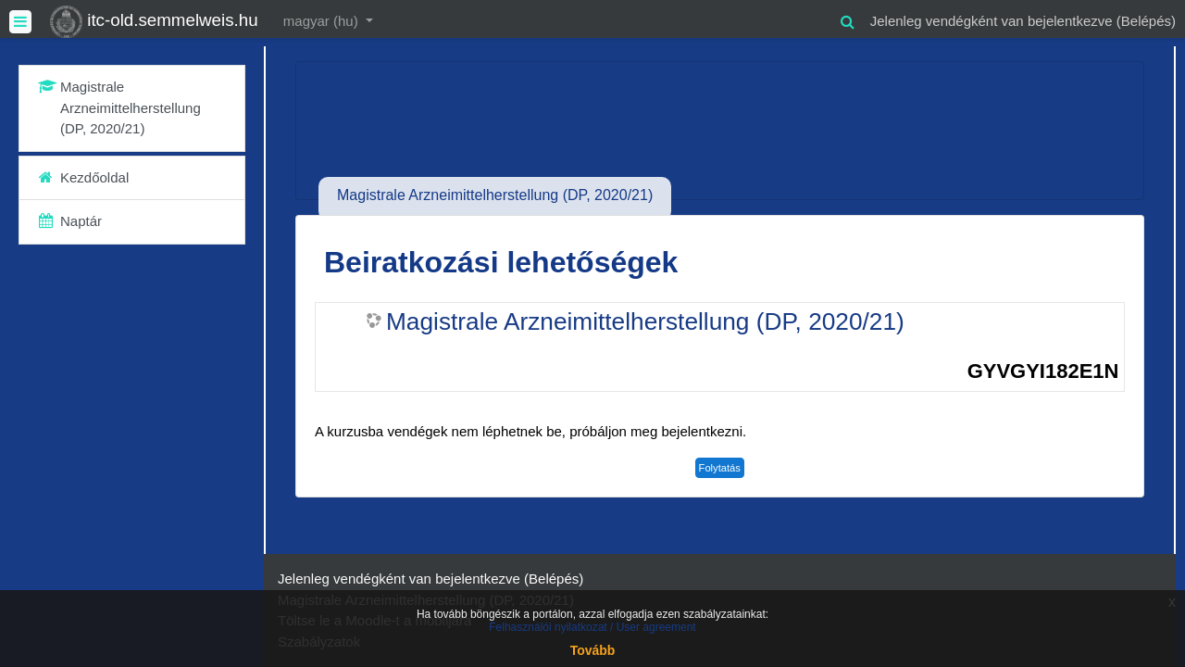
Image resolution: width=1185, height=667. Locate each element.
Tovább (593, 650)
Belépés (1146, 21)
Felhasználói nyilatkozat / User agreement (592, 627)
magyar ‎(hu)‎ (322, 21)
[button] (848, 19)
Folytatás (720, 467)
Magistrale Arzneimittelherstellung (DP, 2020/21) (645, 321)
